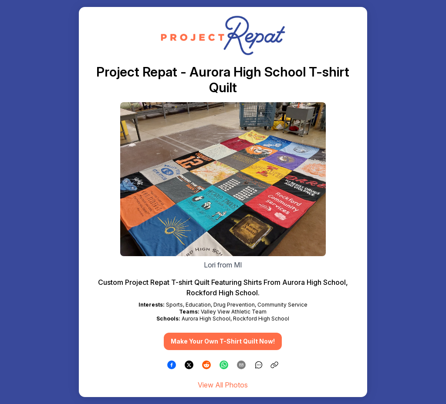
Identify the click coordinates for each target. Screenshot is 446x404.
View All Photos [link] (223, 385)
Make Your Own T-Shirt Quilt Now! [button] (223, 341)
